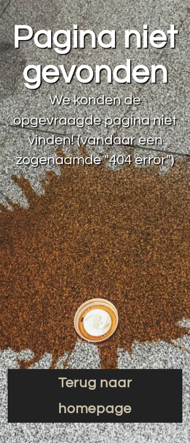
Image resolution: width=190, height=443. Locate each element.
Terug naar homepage (95, 396)
